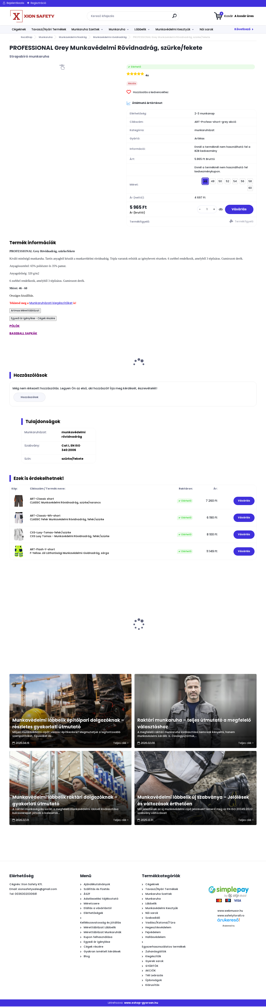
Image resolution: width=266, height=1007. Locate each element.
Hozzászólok (30, 398)
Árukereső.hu (229, 926)
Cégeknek (19, 29)
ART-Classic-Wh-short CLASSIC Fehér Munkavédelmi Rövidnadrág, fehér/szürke (67, 518)
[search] (175, 17)
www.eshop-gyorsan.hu (141, 1003)
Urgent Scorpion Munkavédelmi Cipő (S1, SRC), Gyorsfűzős (223, 631)
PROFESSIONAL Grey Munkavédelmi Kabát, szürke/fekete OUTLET (160, 631)
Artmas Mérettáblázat (25, 311)
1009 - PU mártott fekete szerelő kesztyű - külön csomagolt (35, 631)
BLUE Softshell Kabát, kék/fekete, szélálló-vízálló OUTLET (97, 631)
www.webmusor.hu (230, 911)
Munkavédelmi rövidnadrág (110, 37)
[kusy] (205, 210)
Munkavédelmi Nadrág (73, 37)
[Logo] (32, 16)
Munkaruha (117, 29)
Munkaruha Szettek (85, 29)
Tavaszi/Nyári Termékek (48, 29)
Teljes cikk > (121, 743)
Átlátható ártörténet (144, 103)
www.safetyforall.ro (230, 916)
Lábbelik (140, 29)
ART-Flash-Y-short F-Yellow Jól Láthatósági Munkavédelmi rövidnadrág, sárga (69, 551)
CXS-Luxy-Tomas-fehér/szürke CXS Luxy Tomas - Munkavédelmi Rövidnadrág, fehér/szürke (69, 535)
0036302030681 (26, 894)
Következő (242, 29)
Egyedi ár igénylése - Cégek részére (33, 319)
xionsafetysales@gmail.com (37, 889)
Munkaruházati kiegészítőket (51, 303)
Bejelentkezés (15, 3)
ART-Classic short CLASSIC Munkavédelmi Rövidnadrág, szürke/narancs (65, 501)
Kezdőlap (26, 37)
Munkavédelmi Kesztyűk (173, 29)
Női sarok (206, 29)
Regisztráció (38, 3)
